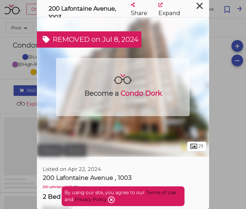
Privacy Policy (91, 199)
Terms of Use (161, 192)
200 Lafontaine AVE (57, 187)
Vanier (75, 150)
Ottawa (49, 150)
